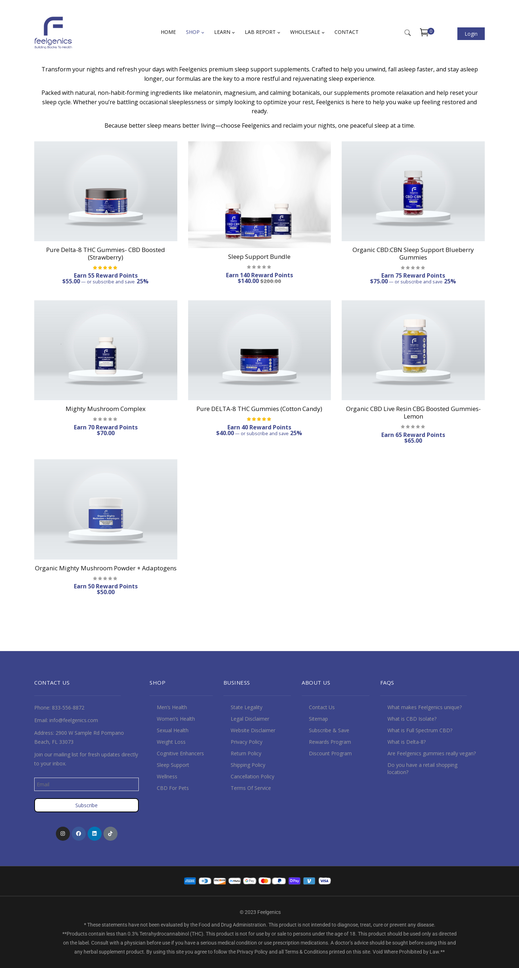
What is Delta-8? (406, 741)
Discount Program (330, 753)
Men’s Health (172, 707)
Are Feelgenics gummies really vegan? (431, 753)
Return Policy (246, 753)
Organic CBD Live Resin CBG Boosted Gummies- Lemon (413, 412)
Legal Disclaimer (250, 718)
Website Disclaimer (253, 730)
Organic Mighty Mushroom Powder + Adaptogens (106, 568)
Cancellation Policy (252, 776)
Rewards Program (330, 741)
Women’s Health (176, 718)
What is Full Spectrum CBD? (419, 730)
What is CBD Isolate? (411, 718)
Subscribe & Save (329, 730)
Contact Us (322, 707)
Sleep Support (173, 764)
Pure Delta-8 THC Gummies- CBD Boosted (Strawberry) (105, 253)
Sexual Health (172, 730)
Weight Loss (171, 741)
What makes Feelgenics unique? (424, 707)
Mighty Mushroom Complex (106, 409)
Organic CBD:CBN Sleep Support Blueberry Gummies (413, 253)
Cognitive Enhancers (180, 753)
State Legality (246, 707)
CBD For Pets (173, 787)
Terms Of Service (251, 787)
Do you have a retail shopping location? (422, 768)
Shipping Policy (248, 764)
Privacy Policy (246, 741)
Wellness (167, 776)
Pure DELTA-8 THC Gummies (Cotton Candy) (259, 409)
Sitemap (318, 718)
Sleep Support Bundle (259, 256)
